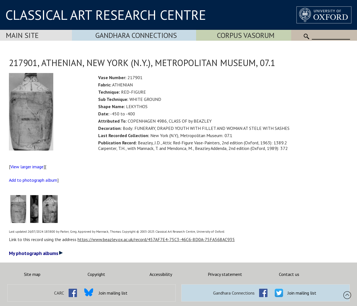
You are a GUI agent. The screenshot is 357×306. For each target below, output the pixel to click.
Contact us (289, 274)
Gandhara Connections (136, 35)
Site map (32, 274)
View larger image (27, 166)
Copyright (96, 274)
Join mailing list (113, 293)
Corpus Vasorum (245, 35)
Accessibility (160, 274)
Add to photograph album (33, 180)
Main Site (22, 35)
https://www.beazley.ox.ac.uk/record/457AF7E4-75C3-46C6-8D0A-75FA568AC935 (156, 239)
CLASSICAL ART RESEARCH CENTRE (105, 14)
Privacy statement (225, 274)
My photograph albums (36, 253)
